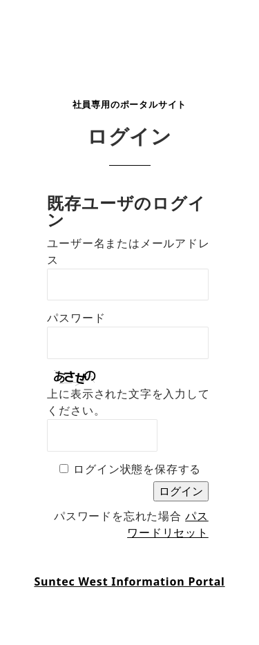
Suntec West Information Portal (129, 581)
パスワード (76, 318)
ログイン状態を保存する (137, 469)
